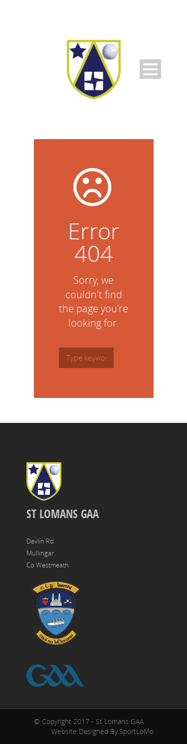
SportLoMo (136, 731)
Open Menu (150, 69)
